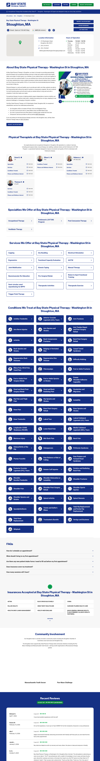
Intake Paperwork (81, 25)
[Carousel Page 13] (87, 101)
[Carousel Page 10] (81, 101)
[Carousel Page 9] (79, 101)
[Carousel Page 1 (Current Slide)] (63, 101)
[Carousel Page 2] (65, 101)
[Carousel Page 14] (89, 101)
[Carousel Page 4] (69, 101)
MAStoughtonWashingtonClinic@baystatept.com (52, 50)
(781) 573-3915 (24, 119)
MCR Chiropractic (40, 114)
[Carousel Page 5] (71, 101)
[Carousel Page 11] (83, 101)
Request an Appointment (84, 21)
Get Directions (81, 29)
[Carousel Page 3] (67, 101)
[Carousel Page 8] (77, 101)
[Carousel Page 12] (85, 101)
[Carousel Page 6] (73, 101)
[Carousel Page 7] (75, 101)
